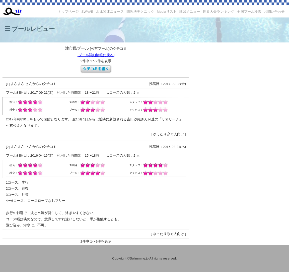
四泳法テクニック (140, 11)
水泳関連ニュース (110, 11)
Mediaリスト (167, 11)
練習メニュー (189, 11)
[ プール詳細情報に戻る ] (95, 55)
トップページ (68, 11)
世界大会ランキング (218, 11)
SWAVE (87, 11)
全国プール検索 (249, 11)
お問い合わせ (274, 11)
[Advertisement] (238, 120)
